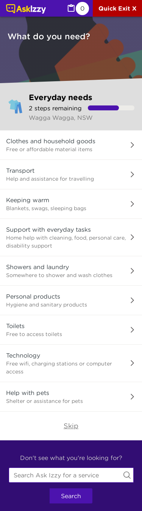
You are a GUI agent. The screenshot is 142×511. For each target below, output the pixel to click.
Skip (71, 425)
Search (71, 496)
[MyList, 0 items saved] (77, 8)
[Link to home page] (26, 9)
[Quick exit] (117, 8)
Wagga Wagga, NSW (61, 117)
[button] (71, 145)
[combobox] (71, 475)
